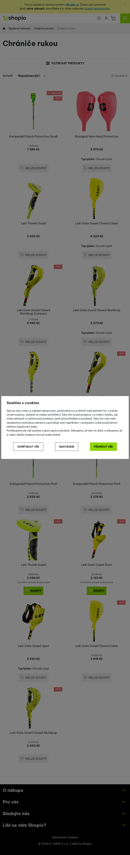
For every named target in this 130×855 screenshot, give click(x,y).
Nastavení (66, 446)
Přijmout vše (103, 446)
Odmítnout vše (28, 446)
